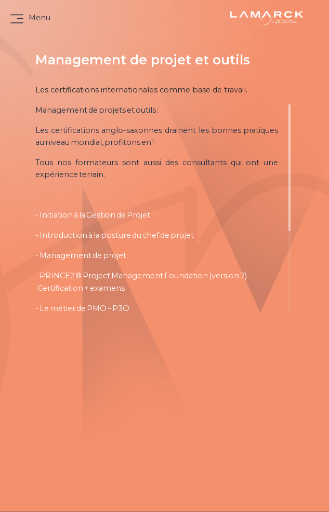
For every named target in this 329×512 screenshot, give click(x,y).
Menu (39, 17)
